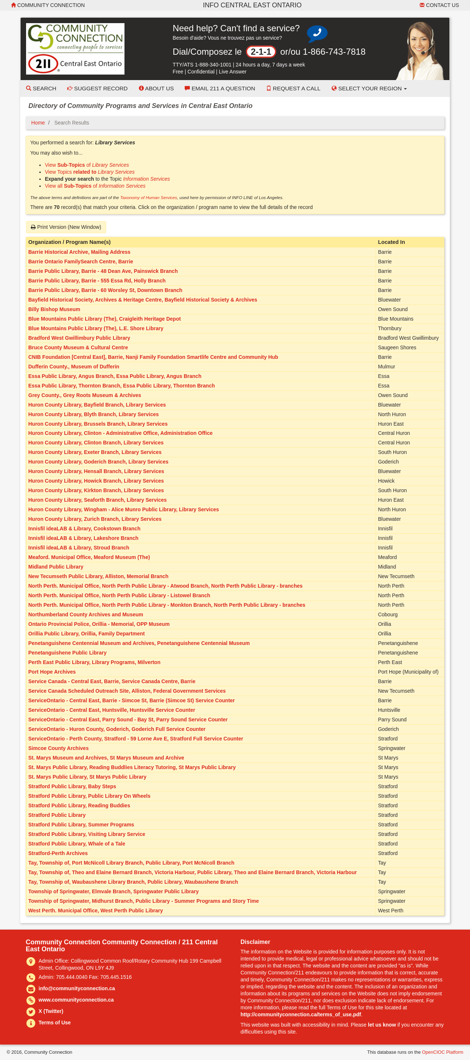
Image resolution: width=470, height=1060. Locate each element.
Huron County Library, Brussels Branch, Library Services (97, 424)
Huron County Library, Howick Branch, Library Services (96, 481)
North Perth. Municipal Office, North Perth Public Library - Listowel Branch (119, 595)
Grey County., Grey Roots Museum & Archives (84, 395)
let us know (382, 1025)
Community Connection (48, 5)
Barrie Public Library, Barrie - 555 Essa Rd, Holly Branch (97, 281)
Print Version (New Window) (66, 227)
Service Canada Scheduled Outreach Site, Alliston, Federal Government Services (127, 691)
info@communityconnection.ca (77, 988)
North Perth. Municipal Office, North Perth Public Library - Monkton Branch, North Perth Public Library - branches (167, 605)
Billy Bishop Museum (54, 309)
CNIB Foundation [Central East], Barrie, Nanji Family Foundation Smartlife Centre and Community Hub (153, 357)
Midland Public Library (55, 567)
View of (87, 165)
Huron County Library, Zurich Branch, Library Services (95, 519)
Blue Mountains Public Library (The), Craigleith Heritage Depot (104, 319)
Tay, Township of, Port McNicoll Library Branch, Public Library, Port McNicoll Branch (131, 863)
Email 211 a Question (220, 88)
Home (38, 123)
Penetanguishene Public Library (67, 653)
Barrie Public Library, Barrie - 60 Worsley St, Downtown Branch (105, 290)
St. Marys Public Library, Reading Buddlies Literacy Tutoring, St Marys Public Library (132, 767)
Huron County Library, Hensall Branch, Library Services (96, 471)
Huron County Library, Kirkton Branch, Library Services (96, 490)
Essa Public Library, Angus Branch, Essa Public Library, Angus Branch (114, 376)
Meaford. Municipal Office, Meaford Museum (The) (89, 557)
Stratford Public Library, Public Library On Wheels (89, 796)
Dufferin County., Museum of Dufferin (73, 366)
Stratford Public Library (57, 815)
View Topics (90, 172)
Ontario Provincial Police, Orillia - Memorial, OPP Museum (99, 624)
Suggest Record (97, 88)
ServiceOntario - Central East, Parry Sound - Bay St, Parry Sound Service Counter (128, 719)
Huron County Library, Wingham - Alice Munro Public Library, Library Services (123, 509)
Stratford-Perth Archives (58, 853)
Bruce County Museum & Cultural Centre (78, 347)
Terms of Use (55, 1022)
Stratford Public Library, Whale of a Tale (76, 844)
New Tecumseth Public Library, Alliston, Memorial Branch (98, 576)
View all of (95, 186)
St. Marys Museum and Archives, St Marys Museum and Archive (106, 758)
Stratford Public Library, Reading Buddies (79, 805)
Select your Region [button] (369, 88)
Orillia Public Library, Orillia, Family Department (86, 634)
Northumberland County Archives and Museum (85, 614)
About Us (156, 88)
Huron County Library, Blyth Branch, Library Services (93, 414)
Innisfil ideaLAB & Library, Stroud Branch (78, 548)
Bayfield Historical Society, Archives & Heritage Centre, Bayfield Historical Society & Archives (142, 300)
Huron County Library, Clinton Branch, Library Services (95, 443)
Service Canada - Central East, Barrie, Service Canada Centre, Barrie (111, 681)
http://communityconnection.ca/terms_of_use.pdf (301, 1014)
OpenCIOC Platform (442, 1052)
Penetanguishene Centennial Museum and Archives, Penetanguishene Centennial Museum (139, 643)
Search (41, 88)
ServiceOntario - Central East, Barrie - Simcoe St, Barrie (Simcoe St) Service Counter (131, 700)
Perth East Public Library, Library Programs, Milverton (94, 662)
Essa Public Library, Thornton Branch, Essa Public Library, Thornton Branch (121, 386)
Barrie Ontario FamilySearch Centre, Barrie (80, 261)
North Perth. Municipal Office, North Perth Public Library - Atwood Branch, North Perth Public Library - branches (165, 586)
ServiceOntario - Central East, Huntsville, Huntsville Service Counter (111, 710)
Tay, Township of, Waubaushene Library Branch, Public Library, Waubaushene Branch (133, 882)
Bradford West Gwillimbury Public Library (79, 338)
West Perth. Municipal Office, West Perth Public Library (95, 910)
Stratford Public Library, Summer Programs (81, 825)
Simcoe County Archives (58, 748)
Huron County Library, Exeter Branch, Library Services (95, 452)
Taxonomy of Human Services (148, 197)
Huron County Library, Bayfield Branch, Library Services (97, 405)
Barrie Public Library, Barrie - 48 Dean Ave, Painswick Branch (103, 271)
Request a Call (293, 88)
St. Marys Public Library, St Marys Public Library (87, 777)
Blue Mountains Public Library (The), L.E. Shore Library (95, 328)
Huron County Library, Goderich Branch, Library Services (98, 462)
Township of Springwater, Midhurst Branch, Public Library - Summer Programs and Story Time (143, 901)
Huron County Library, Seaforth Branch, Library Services (97, 500)
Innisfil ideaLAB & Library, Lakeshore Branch (83, 538)
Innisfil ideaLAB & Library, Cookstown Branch (84, 528)
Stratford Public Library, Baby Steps (72, 786)
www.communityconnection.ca (76, 1000)
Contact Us (439, 5)
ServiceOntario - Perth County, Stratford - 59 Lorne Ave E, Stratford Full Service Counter (135, 739)
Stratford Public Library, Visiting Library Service (86, 834)
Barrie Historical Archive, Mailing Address (79, 252)
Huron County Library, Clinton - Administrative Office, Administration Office (120, 433)
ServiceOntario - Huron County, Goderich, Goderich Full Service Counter (117, 729)
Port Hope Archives (52, 672)
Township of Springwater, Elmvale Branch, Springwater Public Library (113, 891)
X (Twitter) (51, 1011)
